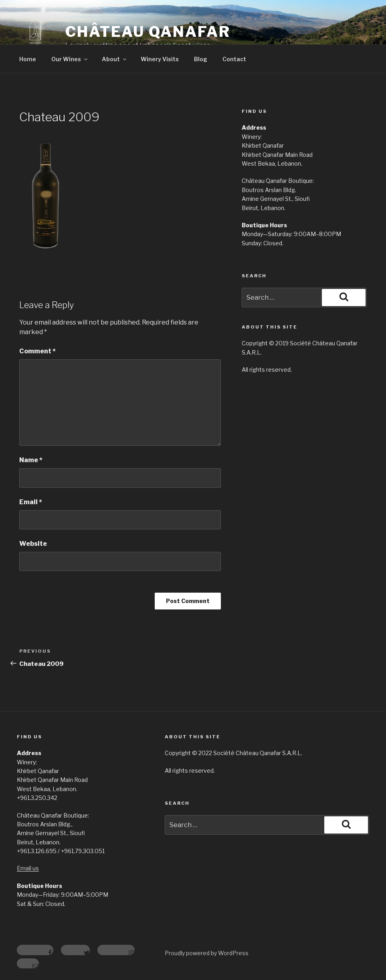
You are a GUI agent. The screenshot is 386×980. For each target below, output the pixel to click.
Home (27, 59)
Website (33, 543)
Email (30, 502)
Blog (200, 59)
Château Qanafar (147, 31)
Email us (28, 868)
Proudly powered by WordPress (207, 953)
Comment (37, 351)
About (114, 59)
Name (30, 460)
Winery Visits (160, 59)
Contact (234, 59)
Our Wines (70, 59)
